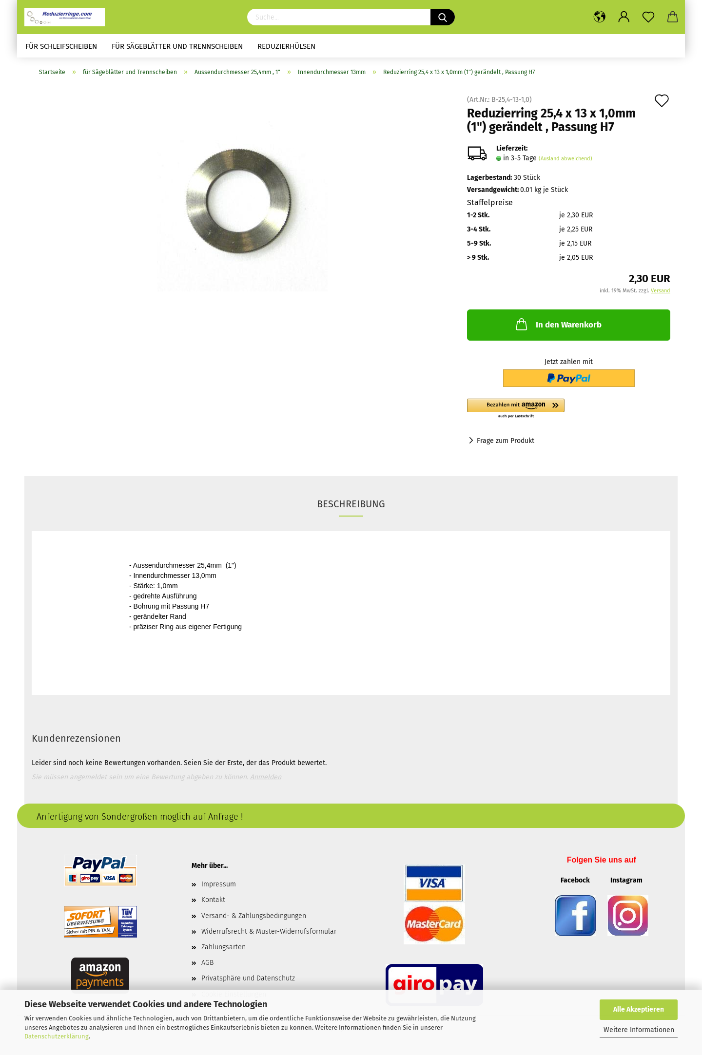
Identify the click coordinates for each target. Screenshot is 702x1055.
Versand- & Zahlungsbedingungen (253, 916)
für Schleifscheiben (61, 46)
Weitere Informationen (639, 1030)
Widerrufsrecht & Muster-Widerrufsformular (268, 931)
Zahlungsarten (223, 947)
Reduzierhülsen (286, 46)
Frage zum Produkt (505, 441)
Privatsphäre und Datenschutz (248, 978)
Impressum (218, 884)
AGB (207, 963)
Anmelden (265, 777)
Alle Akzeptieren (638, 1009)
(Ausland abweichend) (565, 158)
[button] (568, 409)
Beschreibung (351, 504)
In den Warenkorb (558, 324)
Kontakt (213, 900)
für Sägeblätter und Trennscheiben (177, 46)
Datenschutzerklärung (56, 1036)
